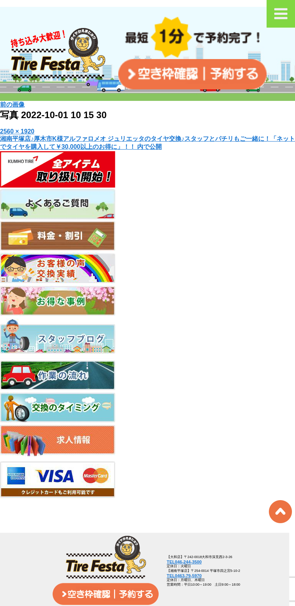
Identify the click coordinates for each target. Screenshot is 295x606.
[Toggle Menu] (281, 14)
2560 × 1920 (17, 131)
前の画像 (12, 104)
